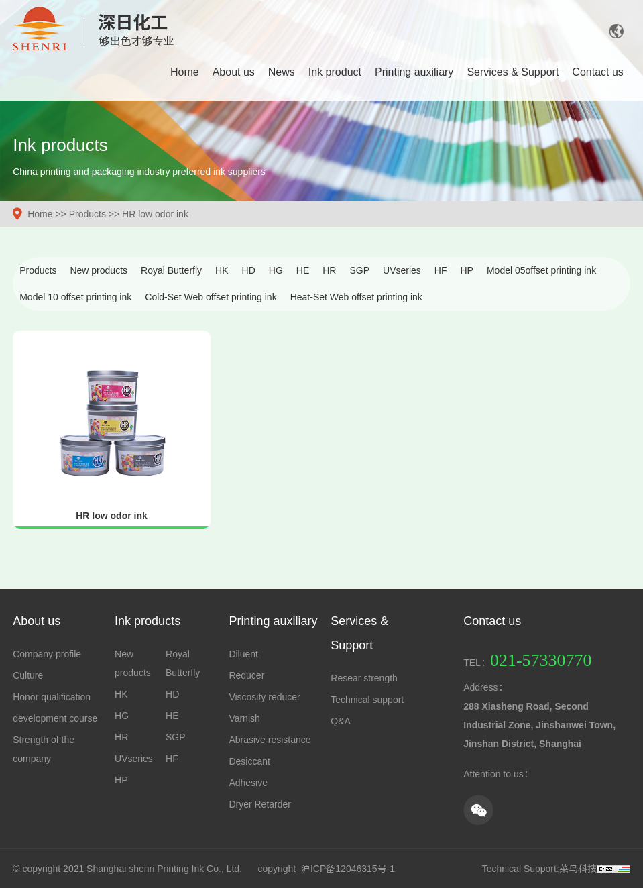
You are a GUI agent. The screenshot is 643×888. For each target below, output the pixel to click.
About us (234, 72)
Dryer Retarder (260, 804)
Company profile (47, 654)
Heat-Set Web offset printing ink (356, 297)
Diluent (243, 654)
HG (276, 270)
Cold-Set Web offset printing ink (210, 297)
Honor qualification (52, 696)
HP (467, 270)
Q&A (341, 721)
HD (248, 270)
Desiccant (249, 761)
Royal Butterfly (171, 270)
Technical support (367, 699)
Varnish (244, 718)
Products (87, 214)
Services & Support (513, 72)
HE (302, 270)
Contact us (597, 72)
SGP (359, 270)
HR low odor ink (155, 214)
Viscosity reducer (264, 696)
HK (221, 270)
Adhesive (248, 782)
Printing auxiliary (414, 72)
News (281, 72)
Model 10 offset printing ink (75, 297)
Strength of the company (43, 749)
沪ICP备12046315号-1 (348, 868)
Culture (28, 675)
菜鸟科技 (578, 868)
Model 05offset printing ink (541, 270)
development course (55, 718)
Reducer (246, 675)
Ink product (334, 72)
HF (440, 270)
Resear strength (364, 678)
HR (329, 270)
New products (98, 270)
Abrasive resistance (269, 739)
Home (184, 72)
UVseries (402, 270)
